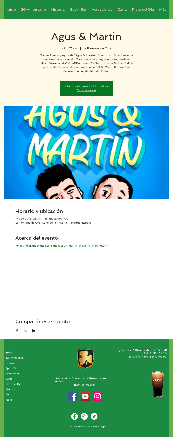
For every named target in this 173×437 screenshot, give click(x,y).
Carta (9, 378)
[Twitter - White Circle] (94, 416)
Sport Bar (11, 368)
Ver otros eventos (86, 90)
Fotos (9, 394)
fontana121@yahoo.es (152, 356)
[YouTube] (85, 396)
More (8, 399)
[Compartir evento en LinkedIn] (33, 330)
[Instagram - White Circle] (84, 416)
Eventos (10, 389)
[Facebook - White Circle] (74, 416)
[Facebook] (73, 396)
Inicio (8, 352)
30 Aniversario (14, 357)
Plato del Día (13, 384)
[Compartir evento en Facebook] (17, 330)
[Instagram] (97, 396)
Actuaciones (12, 373)
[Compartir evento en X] (25, 330)
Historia (10, 363)
